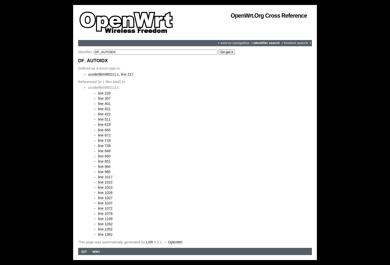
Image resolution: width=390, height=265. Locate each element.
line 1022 (105, 182)
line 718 (104, 140)
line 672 (104, 135)
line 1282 (105, 224)
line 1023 (105, 187)
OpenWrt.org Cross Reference (269, 15)
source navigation (234, 43)
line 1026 (105, 193)
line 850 (104, 156)
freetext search (296, 43)
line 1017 (105, 177)
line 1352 (105, 229)
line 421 (104, 109)
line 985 (104, 172)
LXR (149, 242)
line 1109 (105, 219)
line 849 (104, 151)
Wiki (96, 252)
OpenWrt (175, 242)
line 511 (104, 119)
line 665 (104, 130)
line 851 (104, 161)
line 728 (104, 146)
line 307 (104, 98)
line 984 (104, 167)
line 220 (104, 93)
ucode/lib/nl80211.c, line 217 (110, 74)
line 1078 (105, 214)
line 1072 (105, 208)
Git (84, 252)
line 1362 (105, 234)
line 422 (104, 114)
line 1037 (105, 203)
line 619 (104, 125)
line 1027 (105, 198)
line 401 (104, 104)
